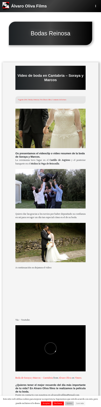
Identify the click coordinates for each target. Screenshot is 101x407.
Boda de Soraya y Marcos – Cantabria (34, 378)
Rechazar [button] (58, 403)
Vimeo (78, 378)
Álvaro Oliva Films (29, 6)
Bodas (31, 100)
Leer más (80, 403)
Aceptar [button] (46, 403)
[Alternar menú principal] (95, 6)
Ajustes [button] (69, 403)
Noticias (36, 100)
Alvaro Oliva (65, 378)
